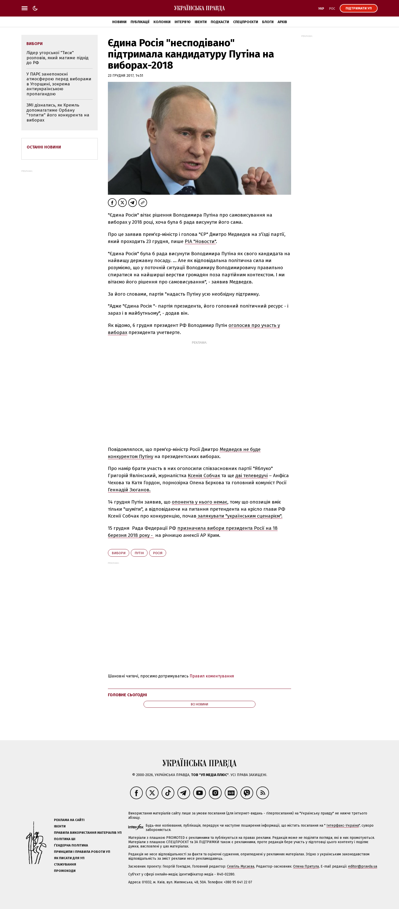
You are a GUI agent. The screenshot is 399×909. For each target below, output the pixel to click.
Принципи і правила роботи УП (82, 852)
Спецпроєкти (245, 22)
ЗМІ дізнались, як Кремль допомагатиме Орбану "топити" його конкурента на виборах (57, 112)
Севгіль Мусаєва (240, 866)
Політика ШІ (64, 839)
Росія (157, 553)
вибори (118, 553)
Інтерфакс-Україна (342, 825)
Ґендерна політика (71, 845)
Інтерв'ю (183, 22)
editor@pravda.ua (362, 866)
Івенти (201, 22)
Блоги (268, 22)
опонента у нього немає (199, 502)
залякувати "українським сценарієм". (239, 516)
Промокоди (65, 871)
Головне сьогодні (127, 694)
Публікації (140, 22)
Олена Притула (306, 866)
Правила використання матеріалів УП (88, 833)
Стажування (65, 864)
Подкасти (220, 22)
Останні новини (44, 147)
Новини (119, 22)
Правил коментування (212, 676)
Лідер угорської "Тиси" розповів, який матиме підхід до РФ (57, 57)
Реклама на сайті (69, 820)
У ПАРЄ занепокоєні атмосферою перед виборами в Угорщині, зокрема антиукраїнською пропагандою (58, 84)
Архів (282, 22)
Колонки (161, 22)
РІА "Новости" (200, 241)
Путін (139, 553)
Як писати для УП (69, 858)
